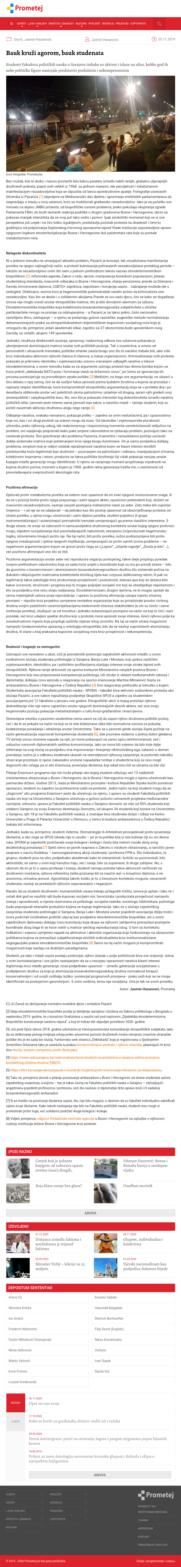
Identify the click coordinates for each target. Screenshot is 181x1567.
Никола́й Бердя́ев (108, 1308)
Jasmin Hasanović (38, 39)
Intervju (108, 23)
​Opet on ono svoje (44, 1403)
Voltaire (100, 1350)
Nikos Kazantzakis (108, 1340)
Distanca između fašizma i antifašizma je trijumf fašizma (58, 1243)
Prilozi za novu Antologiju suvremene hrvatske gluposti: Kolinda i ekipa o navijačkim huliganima (91, 1458)
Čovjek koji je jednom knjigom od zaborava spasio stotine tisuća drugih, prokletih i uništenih (59, 1168)
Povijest (94, 23)
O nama (143, 1520)
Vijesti (16, 1421)
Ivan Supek (103, 1361)
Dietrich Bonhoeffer (109, 1318)
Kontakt (144, 1536)
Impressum (145, 1528)
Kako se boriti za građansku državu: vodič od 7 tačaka (74, 1421)
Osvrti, (19, 39)
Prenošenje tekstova (153, 1545)
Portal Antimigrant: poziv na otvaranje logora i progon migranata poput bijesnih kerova (98, 1441)
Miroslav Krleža (20, 1308)
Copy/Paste (138, 23)
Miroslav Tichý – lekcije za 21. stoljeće (60, 1266)
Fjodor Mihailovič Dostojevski (30, 1340)
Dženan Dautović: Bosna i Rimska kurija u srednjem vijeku (145, 1165)
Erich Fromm (18, 1371)
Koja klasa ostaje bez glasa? (58, 1185)
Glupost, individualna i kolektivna (143, 1241)
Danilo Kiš (102, 1371)
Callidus (170, 1561)
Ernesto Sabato (106, 1297)
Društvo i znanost (61, 24)
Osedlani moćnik (137, 1185)
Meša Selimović (20, 1350)
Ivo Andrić (16, 1318)
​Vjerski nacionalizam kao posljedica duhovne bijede (145, 1266)
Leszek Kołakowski (23, 1382)
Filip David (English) (109, 1329)
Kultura (81, 24)
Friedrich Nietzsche (23, 1329)
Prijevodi (122, 23)
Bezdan (15, 1402)
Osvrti (21, 24)
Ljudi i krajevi (37, 24)
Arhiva (90, 1213)
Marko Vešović (19, 1361)
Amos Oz (15, 1297)
